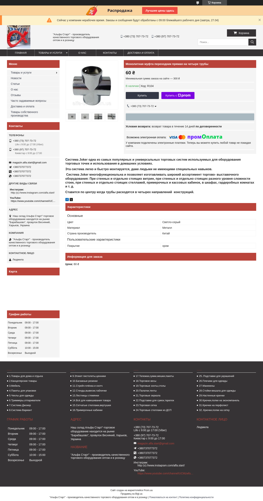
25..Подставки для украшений (216, 376)
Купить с (178, 95)
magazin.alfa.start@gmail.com (30, 162)
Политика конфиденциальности (196, 497)
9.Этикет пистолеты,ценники (89, 376)
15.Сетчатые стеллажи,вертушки (91, 405)
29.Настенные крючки (211, 395)
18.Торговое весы (146, 380)
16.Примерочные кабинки (87, 410)
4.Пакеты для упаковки (22, 390)
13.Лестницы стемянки (85, 395)
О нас (82, 52)
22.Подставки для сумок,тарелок (155, 400)
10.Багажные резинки (85, 380)
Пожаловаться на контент (163, 497)
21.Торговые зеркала (148, 395)
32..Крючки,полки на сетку (214, 410)
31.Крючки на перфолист (213, 405)
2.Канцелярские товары (23, 380)
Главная (21, 52)
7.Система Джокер (20, 405)
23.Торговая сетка (146, 405)
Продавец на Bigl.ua (131, 493)
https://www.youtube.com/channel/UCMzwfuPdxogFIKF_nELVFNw (34, 201)
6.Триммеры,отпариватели (24, 400)
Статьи (15, 83)
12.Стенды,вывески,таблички (89, 390)
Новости (16, 78)
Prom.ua (148, 490)
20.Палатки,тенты (146, 390)
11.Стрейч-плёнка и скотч (87, 385)
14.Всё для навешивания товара (91, 400)
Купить (142, 95)
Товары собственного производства (24, 113)
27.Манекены (207, 385)
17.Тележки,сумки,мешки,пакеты (155, 376)
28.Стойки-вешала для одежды (217, 390)
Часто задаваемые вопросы (28, 100)
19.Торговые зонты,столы (151, 385)
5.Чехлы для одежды (21, 395)
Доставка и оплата (141, 52)
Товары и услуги (50, 52)
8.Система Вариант (20, 410)
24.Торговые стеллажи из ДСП (154, 410)
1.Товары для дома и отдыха (26, 376)
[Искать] (252, 42)
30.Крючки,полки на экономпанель (219, 400)
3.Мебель (14, 385)
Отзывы (16, 95)
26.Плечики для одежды (213, 380)
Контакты (110, 52)
